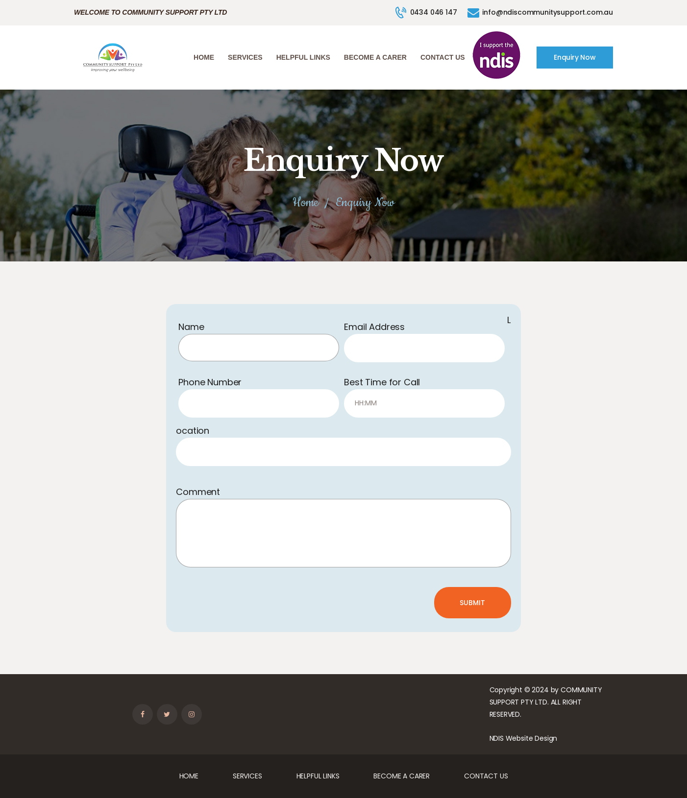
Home (305, 203)
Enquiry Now (575, 57)
